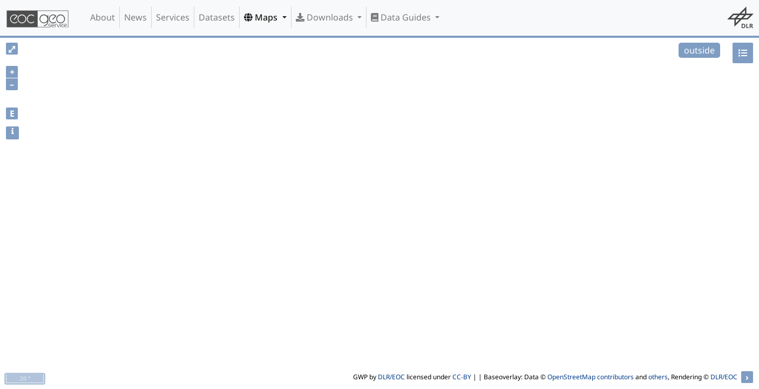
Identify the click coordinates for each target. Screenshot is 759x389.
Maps (262, 17)
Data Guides (402, 17)
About (102, 17)
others (658, 376)
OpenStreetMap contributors (590, 376)
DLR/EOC (391, 376)
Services (172, 17)
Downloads (325, 17)
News (135, 17)
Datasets (217, 17)
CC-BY (461, 376)
